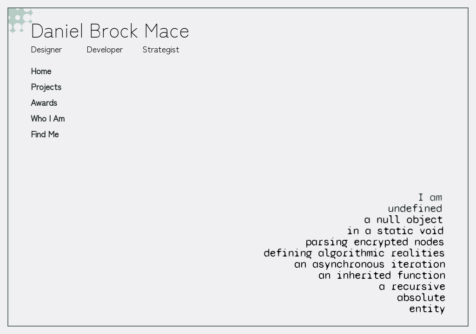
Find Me (45, 134)
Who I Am (48, 118)
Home (41, 70)
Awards (44, 102)
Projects (46, 86)
